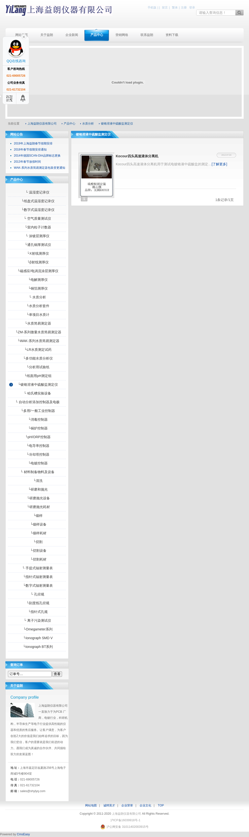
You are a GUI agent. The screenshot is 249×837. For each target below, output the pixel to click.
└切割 (37, 542)
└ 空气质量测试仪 (37, 218)
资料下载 (172, 35)
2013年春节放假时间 (27, 161)
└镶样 (37, 516)
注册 (184, 7)
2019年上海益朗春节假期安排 (33, 143)
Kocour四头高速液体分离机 (137, 156)
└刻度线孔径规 (37, 603)
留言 (165, 7)
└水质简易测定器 (37, 323)
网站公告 (16, 134)
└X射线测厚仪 (37, 253)
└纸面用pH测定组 (37, 376)
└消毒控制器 (37, 419)
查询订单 (16, 665)
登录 (192, 7)
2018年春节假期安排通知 (30, 149)
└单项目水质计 (37, 315)
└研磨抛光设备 (37, 498)
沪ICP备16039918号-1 (125, 820)
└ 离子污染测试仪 (37, 620)
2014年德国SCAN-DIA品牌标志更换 (37, 155)
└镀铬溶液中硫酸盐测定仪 (37, 384)
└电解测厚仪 (37, 280)
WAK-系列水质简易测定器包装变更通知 (39, 167)
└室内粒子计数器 (37, 227)
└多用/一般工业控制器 (37, 411)
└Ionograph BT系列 (37, 647)
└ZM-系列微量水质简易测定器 (37, 332)
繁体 (175, 7)
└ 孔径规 (37, 594)
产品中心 (96, 35)
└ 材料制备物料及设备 (36, 472)
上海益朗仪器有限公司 (58, 10)
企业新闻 (71, 35)
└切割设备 (36, 550)
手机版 (152, 7)
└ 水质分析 (37, 297)
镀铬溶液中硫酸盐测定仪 (117, 123)
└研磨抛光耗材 (37, 507)
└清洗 (37, 481)
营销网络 (122, 35)
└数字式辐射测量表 (37, 585)
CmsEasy (23, 834)
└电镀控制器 (37, 463)
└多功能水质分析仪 (37, 358)
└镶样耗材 (36, 533)
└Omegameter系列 (36, 629)
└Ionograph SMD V (37, 638)
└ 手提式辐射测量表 (37, 568)
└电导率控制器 (37, 446)
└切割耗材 (36, 559)
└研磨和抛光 (37, 489)
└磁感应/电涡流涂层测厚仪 (37, 271)
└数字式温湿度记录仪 (36, 210)
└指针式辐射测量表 (37, 577)
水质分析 (88, 123)
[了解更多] (219, 164)
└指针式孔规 (37, 612)
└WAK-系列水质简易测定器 (37, 341)
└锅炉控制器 (37, 428)
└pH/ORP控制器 (37, 437)
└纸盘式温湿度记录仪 (36, 201)
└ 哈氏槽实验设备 (37, 393)
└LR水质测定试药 (37, 350)
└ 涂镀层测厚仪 (37, 236)
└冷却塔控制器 (37, 454)
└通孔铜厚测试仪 (37, 245)
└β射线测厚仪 (37, 262)
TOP (161, 805)
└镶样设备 (36, 524)
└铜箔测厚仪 (37, 288)
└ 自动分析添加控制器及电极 (37, 402)
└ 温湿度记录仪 (37, 192)
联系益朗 (147, 35)
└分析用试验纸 (37, 367)
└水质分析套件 (37, 306)
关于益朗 (46, 35)
